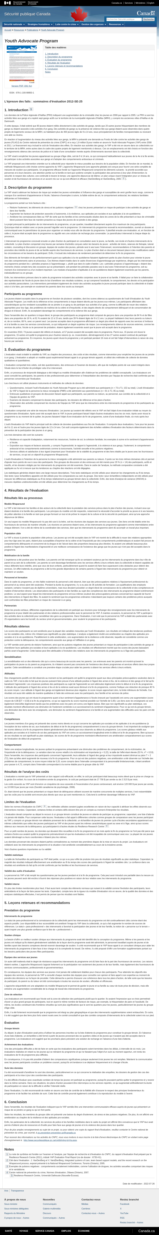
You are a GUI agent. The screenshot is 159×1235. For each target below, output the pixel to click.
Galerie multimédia (51, 1209)
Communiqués (49, 1204)
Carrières (86, 1209)
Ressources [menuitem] (116, 24)
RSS (122, 1218)
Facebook (124, 1204)
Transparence (17, 1191)
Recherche (148, 19)
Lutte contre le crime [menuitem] (67, 24)
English (150, 3)
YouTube (124, 1213)
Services (129, 3)
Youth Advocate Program (52, 30)
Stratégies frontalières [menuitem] (40, 24)
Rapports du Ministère (14, 1213)
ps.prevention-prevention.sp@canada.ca (57, 1133)
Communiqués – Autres (54, 1218)
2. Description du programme (58, 57)
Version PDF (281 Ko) (22, 67)
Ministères (140, 3)
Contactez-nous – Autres (93, 1213)
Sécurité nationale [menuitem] (14, 24)
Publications (32, 30)
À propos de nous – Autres (16, 1218)
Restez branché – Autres (131, 1222)
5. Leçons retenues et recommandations (64, 66)
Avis (6, 1191)
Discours (47, 1213)
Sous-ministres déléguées (16, 1209)
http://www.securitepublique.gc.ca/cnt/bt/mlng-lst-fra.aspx (50, 1140)
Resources (19, 30)
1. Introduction (51, 54)
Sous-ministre (10, 1204)
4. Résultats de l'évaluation (57, 63)
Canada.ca (117, 3)
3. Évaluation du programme (58, 60)
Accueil (7, 30)
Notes (48, 72)
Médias (85, 1204)
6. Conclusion (51, 69)
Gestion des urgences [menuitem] (94, 24)
